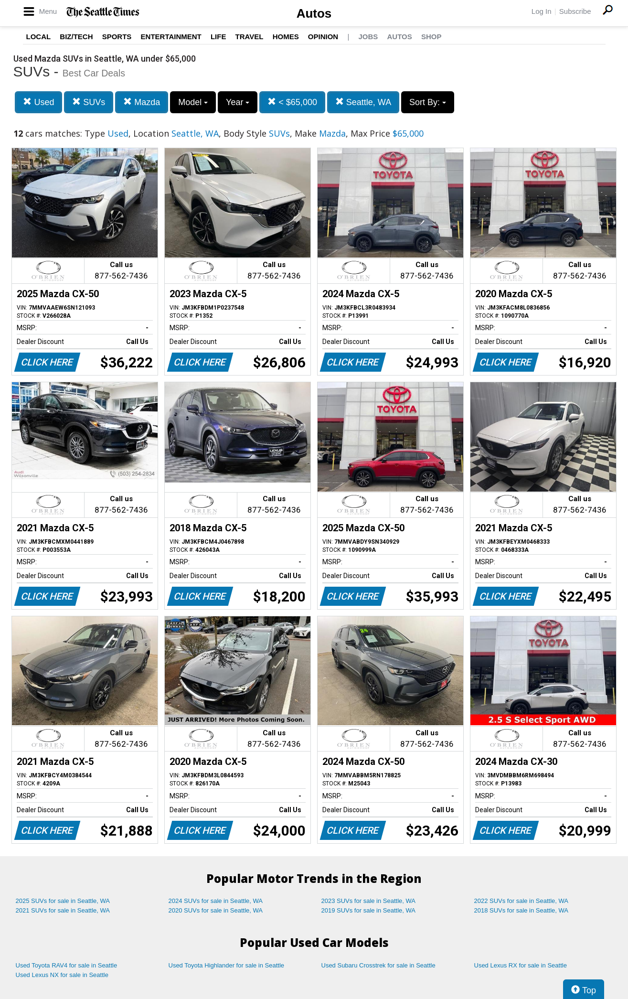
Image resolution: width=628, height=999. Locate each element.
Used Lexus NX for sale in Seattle (62, 974)
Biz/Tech (76, 36)
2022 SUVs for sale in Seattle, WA (521, 900)
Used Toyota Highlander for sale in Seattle (227, 965)
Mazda (141, 102)
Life (218, 36)
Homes (286, 36)
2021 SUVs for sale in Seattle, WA (63, 910)
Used (38, 102)
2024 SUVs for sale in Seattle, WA (216, 900)
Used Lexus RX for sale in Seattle (520, 965)
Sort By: (427, 102)
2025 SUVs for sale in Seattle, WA (63, 900)
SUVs (88, 102)
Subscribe (575, 11)
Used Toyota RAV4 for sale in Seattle (66, 965)
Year (237, 102)
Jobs (368, 36)
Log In (542, 11)
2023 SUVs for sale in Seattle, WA (368, 900)
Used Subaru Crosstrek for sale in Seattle (378, 965)
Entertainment (171, 36)
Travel (249, 36)
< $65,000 (292, 102)
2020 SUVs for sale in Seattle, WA (216, 910)
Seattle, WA (363, 102)
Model (193, 102)
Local (38, 36)
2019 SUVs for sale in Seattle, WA (368, 910)
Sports (117, 36)
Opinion (323, 36)
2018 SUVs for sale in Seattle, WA (521, 910)
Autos (314, 13)
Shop (431, 36)
